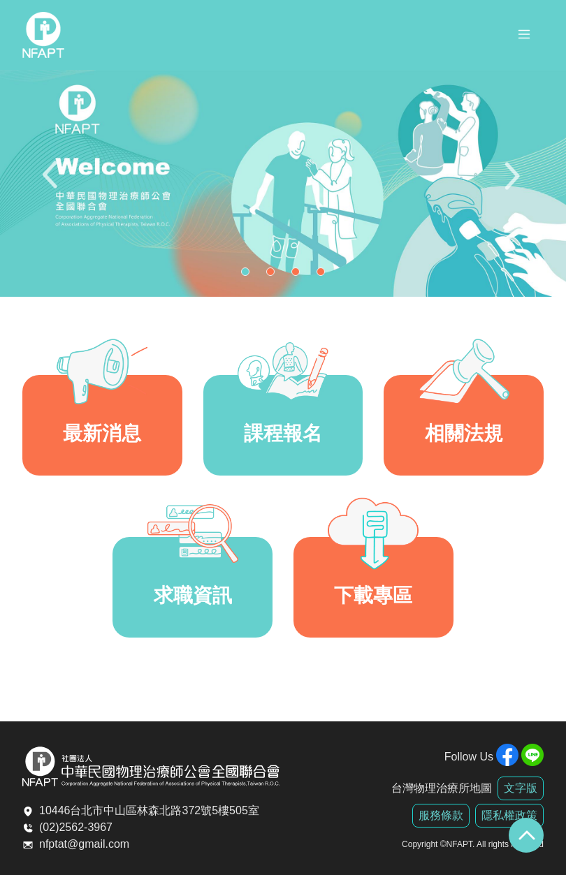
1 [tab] (249, 275)
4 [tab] (324, 275)
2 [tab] (274, 275)
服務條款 (441, 815)
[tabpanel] (283, 183)
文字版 (520, 788)
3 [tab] (299, 275)
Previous (52, 183)
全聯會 (43, 35)
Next (513, 183)
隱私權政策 (509, 815)
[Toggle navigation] (524, 36)
